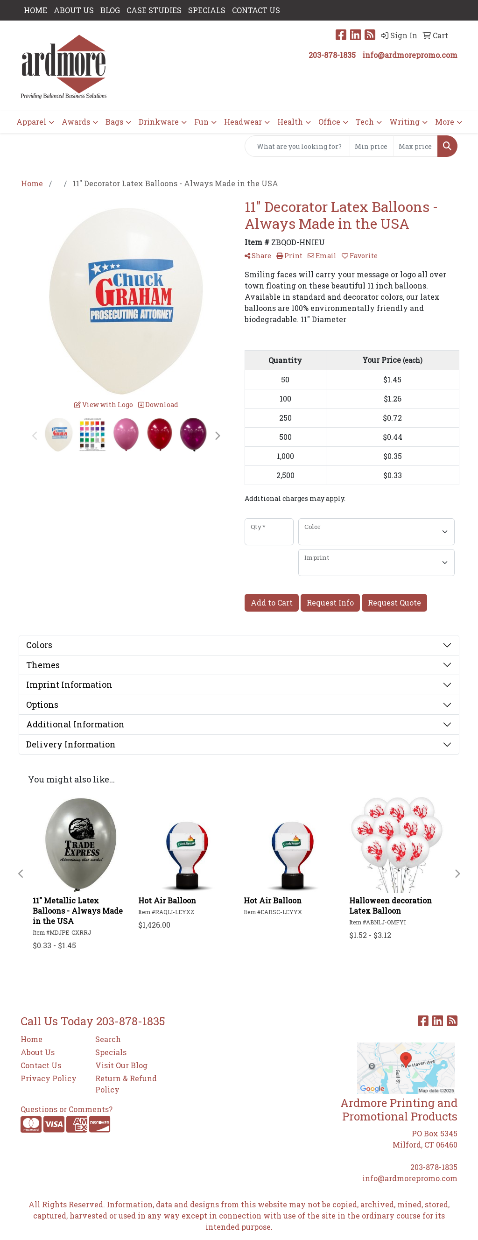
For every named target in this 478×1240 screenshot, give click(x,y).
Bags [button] (114, 122)
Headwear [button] (243, 122)
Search (108, 1039)
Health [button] (290, 122)
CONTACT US (256, 10)
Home (31, 1039)
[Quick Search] (297, 146)
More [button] (444, 122)
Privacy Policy (49, 1078)
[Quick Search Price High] (416, 146)
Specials (111, 1052)
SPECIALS (206, 10)
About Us (38, 1052)
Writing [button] (404, 122)
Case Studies (154, 10)
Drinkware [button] (159, 122)
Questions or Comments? (66, 1109)
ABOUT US (74, 10)
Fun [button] (201, 122)
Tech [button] (365, 122)
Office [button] (329, 122)
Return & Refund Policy (126, 1083)
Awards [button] (76, 122)
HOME (35, 10)
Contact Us (41, 1065)
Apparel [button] (31, 122)
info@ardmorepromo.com (409, 55)
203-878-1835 (332, 55)
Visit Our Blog (121, 1065)
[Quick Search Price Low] (372, 146)
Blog (110, 10)
